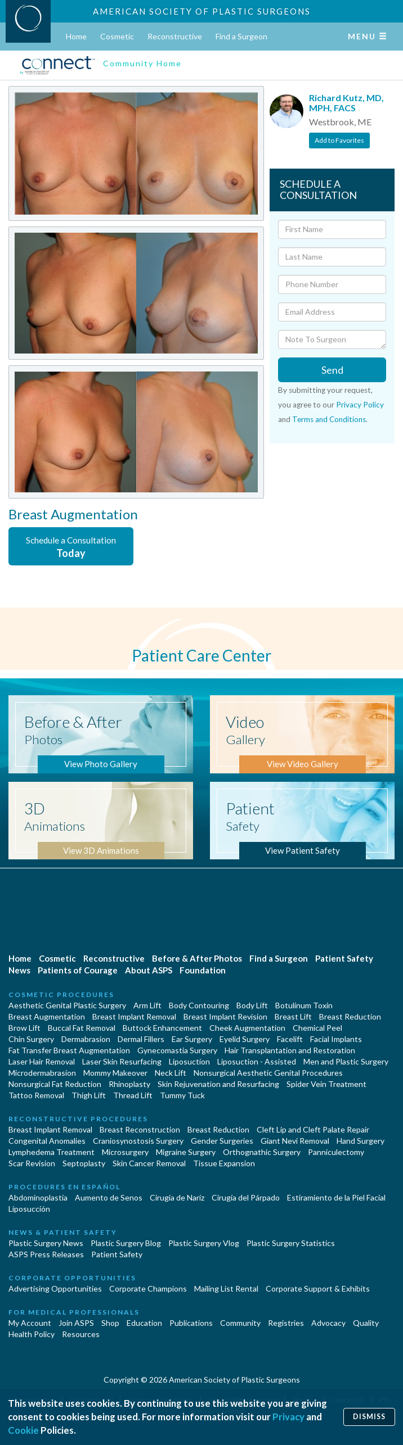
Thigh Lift (88, 1095)
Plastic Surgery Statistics (291, 1243)
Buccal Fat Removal (81, 1027)
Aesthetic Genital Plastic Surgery (67, 1005)
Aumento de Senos (108, 1197)
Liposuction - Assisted (256, 1061)
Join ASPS (76, 1323)
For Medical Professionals (74, 1312)
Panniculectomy (336, 1152)
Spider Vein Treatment (326, 1084)
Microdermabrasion (42, 1072)
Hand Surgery (360, 1140)
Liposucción (29, 1208)
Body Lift (252, 1005)
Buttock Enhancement (162, 1027)
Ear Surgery (192, 1039)
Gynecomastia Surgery (177, 1050)
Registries (286, 1323)
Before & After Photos (197, 958)
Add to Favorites (339, 140)
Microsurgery (125, 1152)
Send (332, 370)
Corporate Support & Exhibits (318, 1288)
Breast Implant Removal (134, 1016)
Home (76, 36)
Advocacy (328, 1323)
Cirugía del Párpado (246, 1197)
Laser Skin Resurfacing (122, 1061)
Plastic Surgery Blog (126, 1243)
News (19, 970)
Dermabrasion (85, 1039)
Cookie (23, 1430)
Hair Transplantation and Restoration (290, 1050)
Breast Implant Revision (225, 1016)
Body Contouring (199, 1005)
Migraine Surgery (186, 1152)
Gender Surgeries (222, 1140)
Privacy (288, 1417)
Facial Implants (336, 1039)
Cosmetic (117, 36)
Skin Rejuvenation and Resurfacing (218, 1084)
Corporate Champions (148, 1288)
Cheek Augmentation (247, 1027)
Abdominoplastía (38, 1197)
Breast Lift (293, 1016)
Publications (191, 1323)
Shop (110, 1323)
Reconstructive (174, 36)
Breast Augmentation (46, 1016)
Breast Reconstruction (140, 1129)
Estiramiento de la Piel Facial (336, 1197)
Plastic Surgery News (45, 1243)
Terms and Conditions (329, 419)
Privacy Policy (360, 404)
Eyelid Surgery (245, 1039)
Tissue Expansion (224, 1163)
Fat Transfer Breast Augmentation (69, 1050)
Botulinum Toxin (304, 1005)
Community (240, 1323)
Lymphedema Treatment (51, 1152)
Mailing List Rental (226, 1288)
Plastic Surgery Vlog (203, 1243)
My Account (29, 1323)
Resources (81, 1334)
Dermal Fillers (141, 1039)
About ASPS (148, 970)
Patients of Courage (78, 970)
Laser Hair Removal (41, 1061)
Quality (366, 1323)
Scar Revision (31, 1163)
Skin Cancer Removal (149, 1163)
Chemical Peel (317, 1027)
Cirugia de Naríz (177, 1197)
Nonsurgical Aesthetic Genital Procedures (268, 1072)
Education (144, 1323)
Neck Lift (170, 1072)
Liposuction (189, 1061)
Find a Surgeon (241, 36)
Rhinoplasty (129, 1084)
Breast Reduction (350, 1016)
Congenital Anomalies (47, 1140)
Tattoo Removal (36, 1095)
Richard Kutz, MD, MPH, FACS (346, 102)
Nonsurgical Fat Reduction (54, 1084)
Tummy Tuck (182, 1095)
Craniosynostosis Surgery (138, 1140)
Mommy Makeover (115, 1072)
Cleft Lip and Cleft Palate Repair (313, 1129)
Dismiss (369, 1416)
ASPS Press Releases (46, 1254)
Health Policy (31, 1334)
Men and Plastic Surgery (345, 1061)
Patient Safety (344, 958)
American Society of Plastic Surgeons (202, 11)
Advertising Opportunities (55, 1288)
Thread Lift (133, 1095)
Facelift (290, 1039)
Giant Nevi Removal (295, 1140)
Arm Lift (147, 1005)
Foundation (203, 970)
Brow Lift (24, 1027)
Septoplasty (83, 1163)
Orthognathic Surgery (262, 1152)
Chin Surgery (31, 1039)
